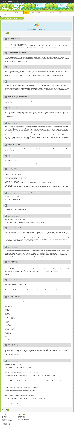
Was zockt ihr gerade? (12, 168)
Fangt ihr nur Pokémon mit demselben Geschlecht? (18, 96)
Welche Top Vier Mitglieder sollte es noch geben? (18, 279)
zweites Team (10, 155)
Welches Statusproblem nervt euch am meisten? (18, 246)
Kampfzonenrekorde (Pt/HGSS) (14, 296)
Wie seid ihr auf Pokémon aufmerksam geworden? (18, 122)
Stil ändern (70, 414)
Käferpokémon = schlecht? (13, 81)
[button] (70, 23)
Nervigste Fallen (11, 66)
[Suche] (18, 1)
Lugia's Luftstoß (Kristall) (13, 344)
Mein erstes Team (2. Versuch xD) (14, 227)
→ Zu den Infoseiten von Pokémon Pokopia (37, 29)
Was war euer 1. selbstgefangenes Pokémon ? (17, 52)
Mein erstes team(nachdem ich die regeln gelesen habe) (19, 360)
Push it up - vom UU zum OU (13, 205)
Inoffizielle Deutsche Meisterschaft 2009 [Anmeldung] (19, 215)
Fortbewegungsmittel (12, 107)
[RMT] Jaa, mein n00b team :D (14, 144)
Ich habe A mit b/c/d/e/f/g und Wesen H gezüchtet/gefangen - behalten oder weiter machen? (27, 192)
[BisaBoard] (37, 7)
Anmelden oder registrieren (8, 1)
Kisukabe (9, 39)
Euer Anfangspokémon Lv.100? (14, 38)
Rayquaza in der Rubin (12, 261)
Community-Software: (37, 426)
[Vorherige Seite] (3, 33)
